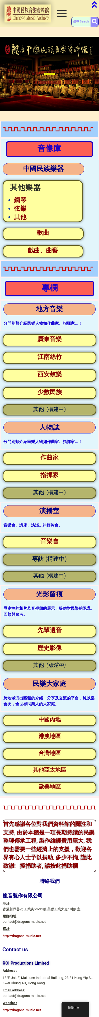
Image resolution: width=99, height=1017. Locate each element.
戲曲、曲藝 (43, 250)
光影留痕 (49, 594)
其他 (20, 217)
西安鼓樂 (49, 374)
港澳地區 (50, 736)
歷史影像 (49, 648)
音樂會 (49, 541)
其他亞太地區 (49, 770)
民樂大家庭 (50, 684)
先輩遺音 (49, 630)
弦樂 (20, 208)
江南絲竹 (49, 356)
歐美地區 (50, 787)
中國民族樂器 (43, 169)
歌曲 (43, 232)
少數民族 (49, 392)
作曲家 (49, 457)
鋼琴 (20, 200)
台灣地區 (50, 753)
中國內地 (50, 719)
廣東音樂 (49, 339)
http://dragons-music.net (22, 936)
